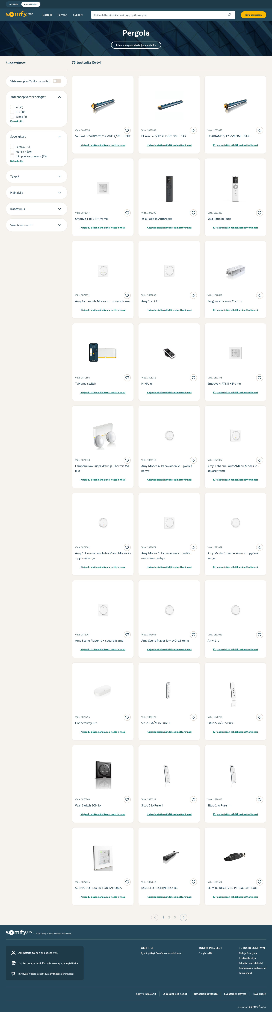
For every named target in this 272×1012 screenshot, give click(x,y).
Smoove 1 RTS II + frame (91, 219)
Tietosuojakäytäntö (206, 993)
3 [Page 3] (175, 917)
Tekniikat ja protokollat (251, 963)
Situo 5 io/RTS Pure (221, 723)
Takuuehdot (245, 972)
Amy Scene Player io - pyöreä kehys (165, 640)
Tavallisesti (259, 993)
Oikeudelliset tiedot (175, 993)
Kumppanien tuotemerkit (252, 968)
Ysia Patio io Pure (219, 219)
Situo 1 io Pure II (218, 805)
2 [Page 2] (169, 917)
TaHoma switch (85, 383)
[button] (154, 917)
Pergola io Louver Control (225, 301)
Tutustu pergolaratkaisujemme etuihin (136, 45)
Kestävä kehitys (247, 958)
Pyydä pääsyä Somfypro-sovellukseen (161, 953)
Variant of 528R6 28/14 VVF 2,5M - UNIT (103, 136)
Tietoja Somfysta (248, 953)
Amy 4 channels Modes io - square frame (102, 301)
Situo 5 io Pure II (152, 805)
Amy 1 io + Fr (150, 301)
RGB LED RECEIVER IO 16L (159, 888)
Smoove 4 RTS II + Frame (224, 383)
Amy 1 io (213, 640)
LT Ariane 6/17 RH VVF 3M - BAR (163, 136)
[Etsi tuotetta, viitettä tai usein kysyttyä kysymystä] (163, 15)
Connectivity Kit (86, 723)
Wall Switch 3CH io (88, 805)
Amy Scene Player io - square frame (99, 640)
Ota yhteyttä (205, 953)
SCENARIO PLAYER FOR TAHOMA (98, 888)
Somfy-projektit (146, 993)
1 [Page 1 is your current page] (163, 917)
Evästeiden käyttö (235, 993)
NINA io (146, 383)
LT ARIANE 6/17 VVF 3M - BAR (229, 136)
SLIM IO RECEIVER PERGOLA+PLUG (233, 888)
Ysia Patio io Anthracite (156, 219)
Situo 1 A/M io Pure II (155, 723)
